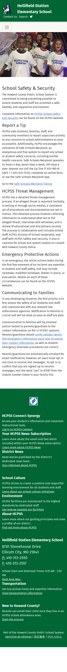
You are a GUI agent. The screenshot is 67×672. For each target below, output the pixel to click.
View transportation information (22, 593)
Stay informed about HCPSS (19, 465)
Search (23, 16)
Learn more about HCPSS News (21, 447)
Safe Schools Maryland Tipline (33, 183)
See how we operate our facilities (23, 509)
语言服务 (39, 636)
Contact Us (10, 16)
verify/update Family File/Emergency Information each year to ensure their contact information (32, 339)
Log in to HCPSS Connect (17, 429)
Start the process (13, 619)
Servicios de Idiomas (18, 636)
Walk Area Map (11, 579)
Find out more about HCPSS (19, 527)
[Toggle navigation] (7, 27)
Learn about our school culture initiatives (28, 491)
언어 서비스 (54, 636)
